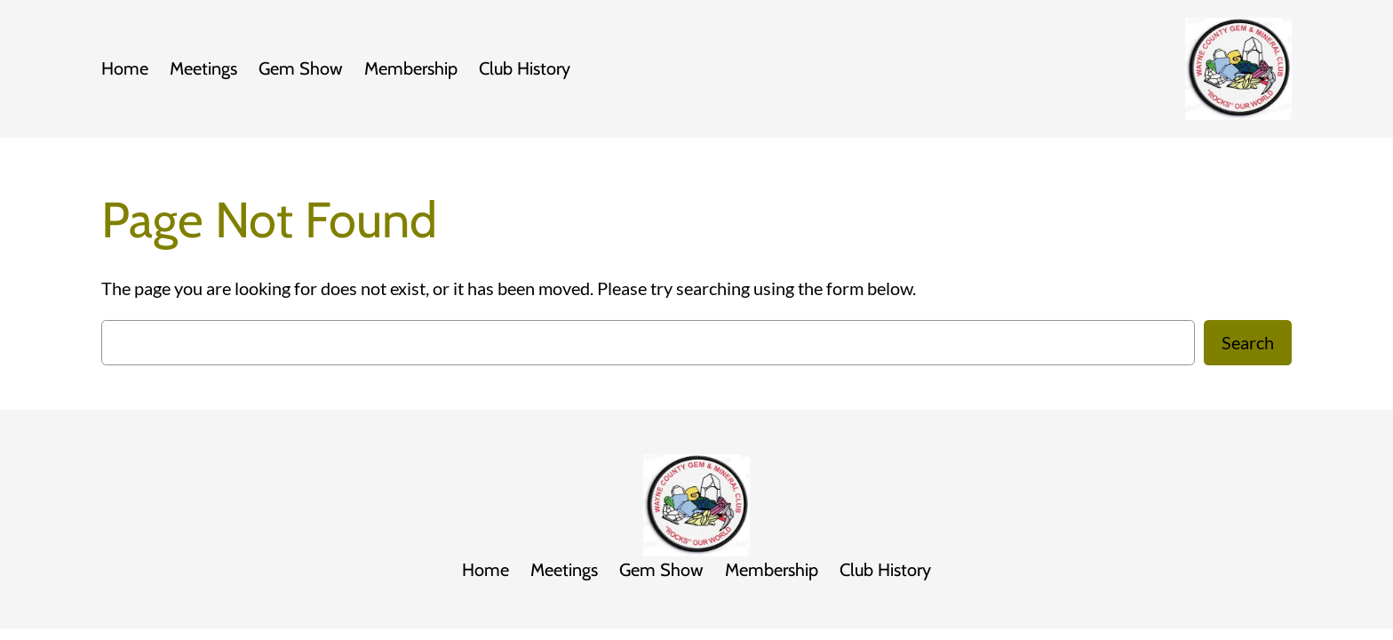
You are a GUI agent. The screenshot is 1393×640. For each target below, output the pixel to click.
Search (1248, 342)
